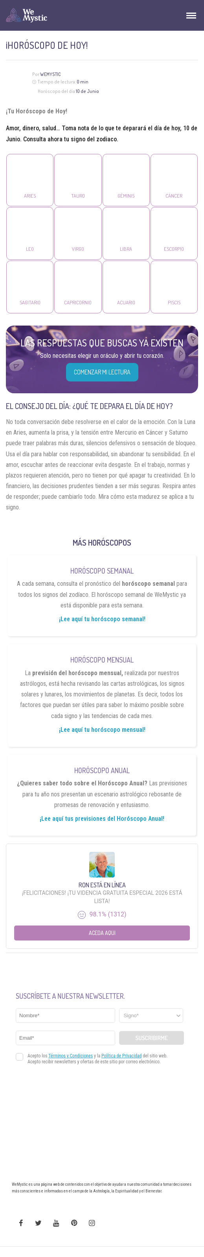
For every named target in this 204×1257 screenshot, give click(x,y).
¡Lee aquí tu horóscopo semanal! (102, 619)
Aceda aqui (102, 932)
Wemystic (50, 74)
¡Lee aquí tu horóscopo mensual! (102, 729)
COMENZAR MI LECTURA (102, 372)
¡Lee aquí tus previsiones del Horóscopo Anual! (102, 818)
